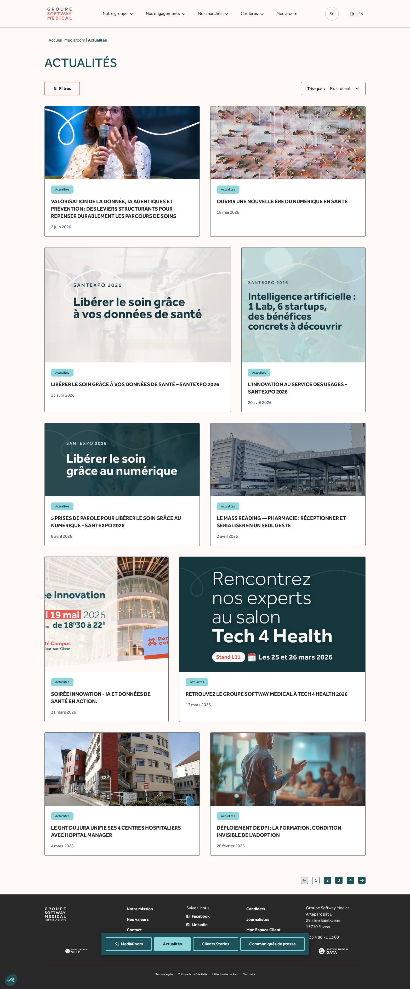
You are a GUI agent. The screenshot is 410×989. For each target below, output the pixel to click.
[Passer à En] (360, 14)
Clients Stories (215, 943)
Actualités (172, 943)
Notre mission (140, 908)
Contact (134, 929)
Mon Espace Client (263, 929)
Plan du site (249, 974)
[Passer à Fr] (353, 14)
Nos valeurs (138, 919)
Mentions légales (164, 974)
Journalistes (257, 919)
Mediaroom (286, 13)
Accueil (55, 40)
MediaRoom (129, 943)
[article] (122, 171)
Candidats (255, 908)
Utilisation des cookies (225, 974)
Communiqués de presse (272, 943)
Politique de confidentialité (192, 974)
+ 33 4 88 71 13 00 (322, 937)
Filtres (62, 88)
